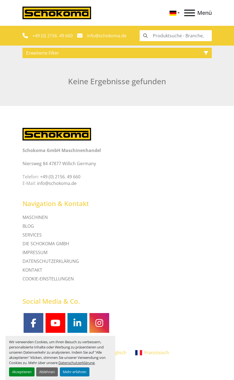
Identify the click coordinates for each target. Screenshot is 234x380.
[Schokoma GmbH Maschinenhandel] (56, 134)
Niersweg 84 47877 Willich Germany (59, 164)
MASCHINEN (35, 217)
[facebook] (33, 323)
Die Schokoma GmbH (45, 244)
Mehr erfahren (74, 371)
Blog (28, 226)
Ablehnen (47, 371)
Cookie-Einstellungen (48, 279)
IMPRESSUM (34, 252)
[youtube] (55, 323)
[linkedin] (77, 323)
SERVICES (32, 235)
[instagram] (99, 323)
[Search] (176, 35)
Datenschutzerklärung (76, 362)
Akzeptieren (22, 371)
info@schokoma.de (106, 36)
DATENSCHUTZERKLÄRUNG (50, 261)
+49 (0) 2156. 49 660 (52, 36)
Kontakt (32, 270)
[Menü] (189, 13)
